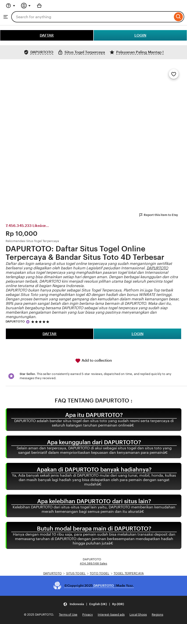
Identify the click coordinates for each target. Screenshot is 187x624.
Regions (157, 614)
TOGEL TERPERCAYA (129, 573)
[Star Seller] (28, 321)
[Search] (178, 16)
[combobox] (92, 16)
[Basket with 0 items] (39, 5)
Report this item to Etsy (158, 215)
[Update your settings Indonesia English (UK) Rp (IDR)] (93, 604)
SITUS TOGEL (76, 573)
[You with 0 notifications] (26, 5)
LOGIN (140, 35)
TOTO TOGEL (99, 573)
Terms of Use (68, 614)
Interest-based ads (111, 614)
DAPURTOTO (157, 268)
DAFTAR (47, 35)
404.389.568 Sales (93, 563)
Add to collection (93, 361)
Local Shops (138, 614)
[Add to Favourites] (174, 74)
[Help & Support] (10, 5)
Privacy (87, 614)
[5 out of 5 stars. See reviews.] (40, 321)
